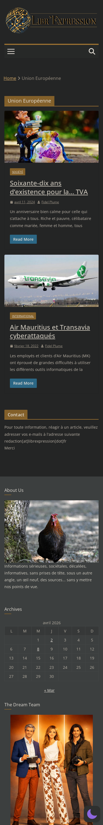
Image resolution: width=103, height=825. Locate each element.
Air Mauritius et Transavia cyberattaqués (50, 331)
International (23, 316)
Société (17, 172)
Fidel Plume (50, 202)
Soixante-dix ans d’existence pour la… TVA (49, 187)
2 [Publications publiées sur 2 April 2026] (52, 640)
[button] (92, 814)
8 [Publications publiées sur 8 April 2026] (38, 649)
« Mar (49, 690)
